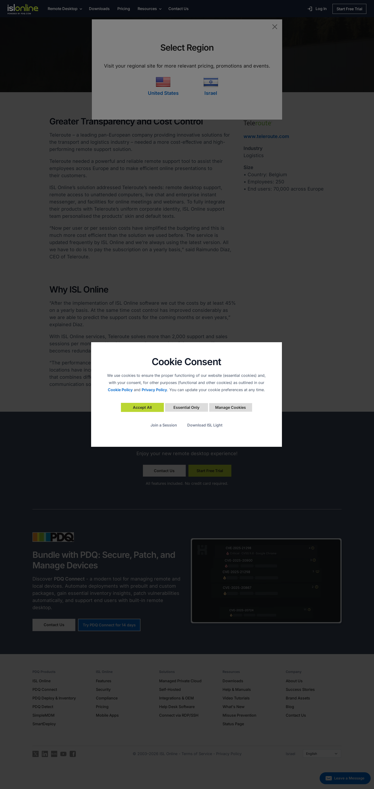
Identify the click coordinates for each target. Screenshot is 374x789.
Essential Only (186, 407)
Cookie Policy (120, 389)
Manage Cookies (230, 407)
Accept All (142, 407)
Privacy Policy (154, 389)
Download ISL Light (205, 425)
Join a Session (164, 425)
